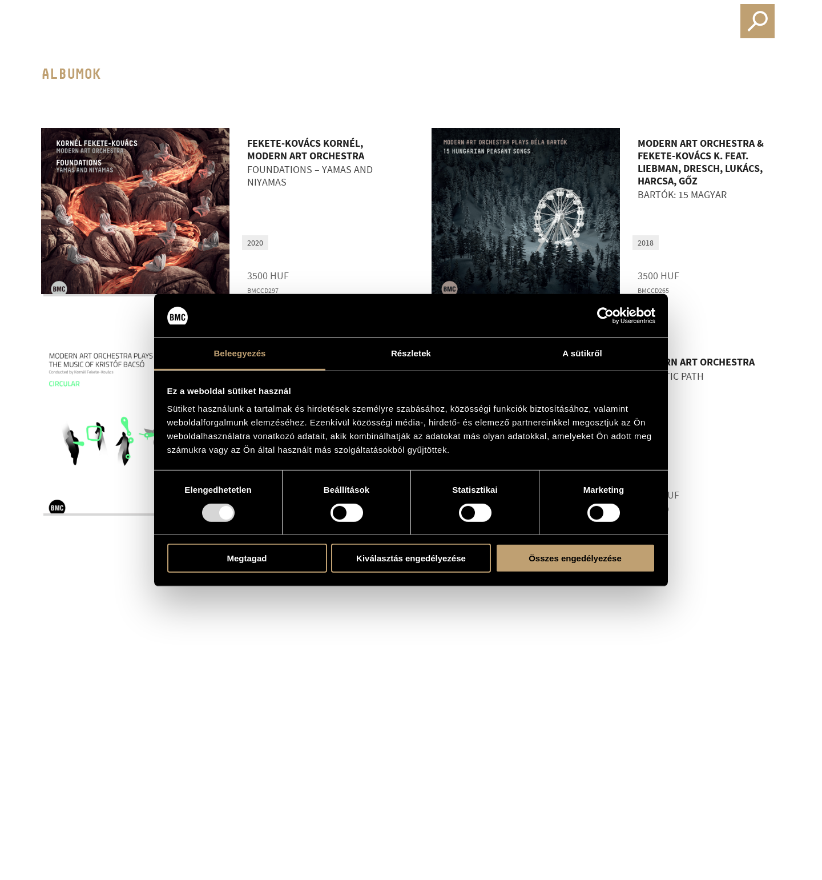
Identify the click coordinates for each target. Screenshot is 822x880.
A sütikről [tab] (582, 353)
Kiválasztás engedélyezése (411, 558)
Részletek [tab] (411, 353)
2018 (646, 243)
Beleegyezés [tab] (239, 353)
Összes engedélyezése (575, 558)
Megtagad (247, 558)
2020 (255, 243)
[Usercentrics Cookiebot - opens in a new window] (605, 315)
